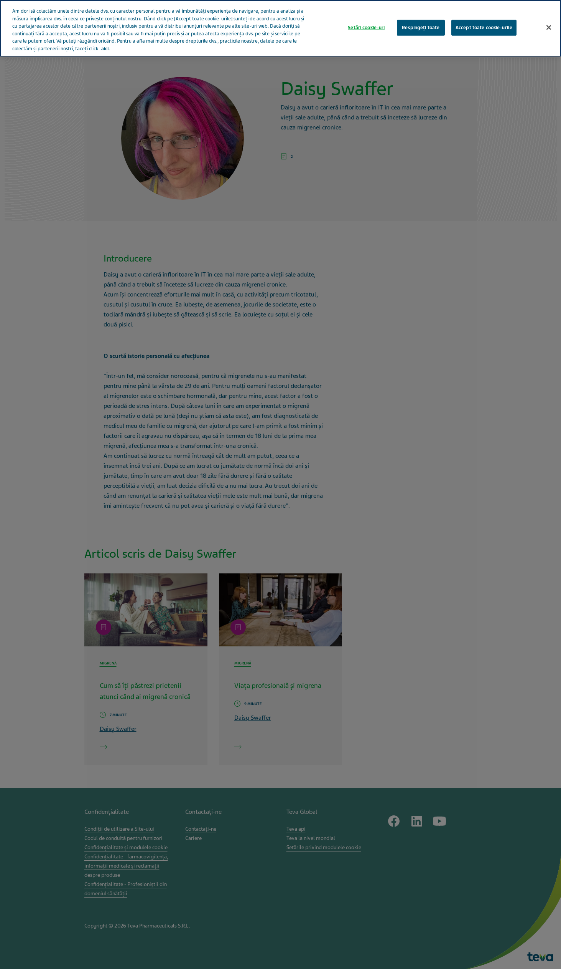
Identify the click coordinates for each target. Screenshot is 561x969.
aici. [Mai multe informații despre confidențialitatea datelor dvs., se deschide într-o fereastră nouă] (105, 33)
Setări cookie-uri (366, 12)
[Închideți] (548, 11)
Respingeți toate (420, 12)
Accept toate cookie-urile (484, 12)
